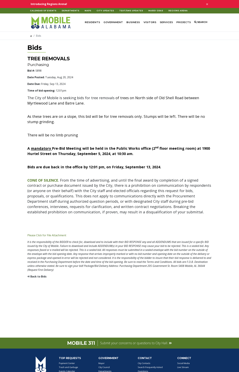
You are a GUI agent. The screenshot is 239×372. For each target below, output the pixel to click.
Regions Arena (178, 10)
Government (113, 22)
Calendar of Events (43, 10)
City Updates (105, 10)
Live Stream (183, 367)
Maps (88, 10)
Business (133, 22)
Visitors (150, 22)
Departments (70, 10)
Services (166, 22)
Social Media (183, 363)
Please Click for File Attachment (46, 235)
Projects (183, 22)
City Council (104, 367)
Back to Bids (36, 276)
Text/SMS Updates (131, 10)
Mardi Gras (155, 10)
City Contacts (144, 363)
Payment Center (67, 363)
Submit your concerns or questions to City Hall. (136, 343)
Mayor (101, 363)
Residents (92, 22)
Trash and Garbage (68, 367)
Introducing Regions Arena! (49, 4)
